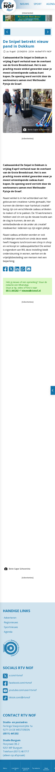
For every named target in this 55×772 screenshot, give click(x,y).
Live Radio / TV (15, 769)
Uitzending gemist (25, 769)
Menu (5, 768)
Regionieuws (11, 622)
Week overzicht (46, 769)
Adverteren (10, 617)
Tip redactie (36, 768)
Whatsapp (23, 269)
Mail (29, 269)
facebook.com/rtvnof (20, 682)
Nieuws (24, 4)
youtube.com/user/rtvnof (23, 690)
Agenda (8, 631)
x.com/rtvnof (16, 675)
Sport (38, 4)
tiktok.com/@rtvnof (19, 697)
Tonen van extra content (53, 390)
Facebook (6, 269)
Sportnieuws (11, 627)
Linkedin (18, 269)
